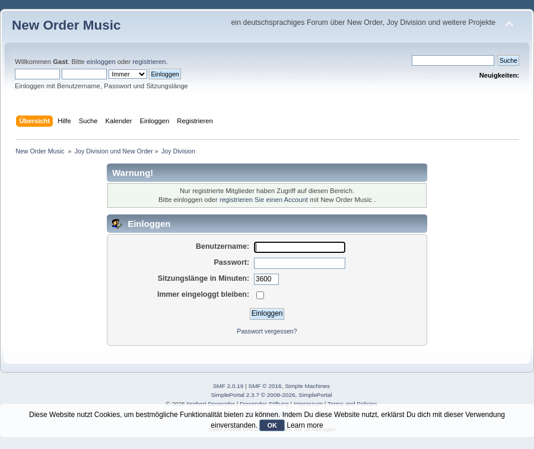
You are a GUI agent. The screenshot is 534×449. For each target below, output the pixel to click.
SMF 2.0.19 (228, 386)
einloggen (101, 61)
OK (272, 425)
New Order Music (66, 25)
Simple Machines (307, 386)
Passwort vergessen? (267, 331)
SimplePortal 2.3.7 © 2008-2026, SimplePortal (271, 395)
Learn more (305, 425)
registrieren (149, 61)
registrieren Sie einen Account (264, 199)
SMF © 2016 (265, 386)
